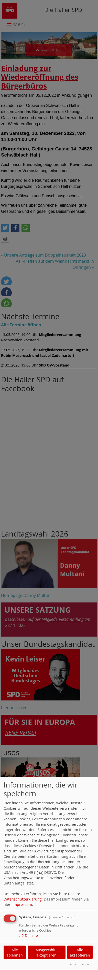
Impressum (22, 904)
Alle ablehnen (14, 952)
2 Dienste (28, 935)
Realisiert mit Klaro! (79, 964)
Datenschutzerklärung (23, 899)
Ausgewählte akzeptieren (47, 952)
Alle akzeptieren (80, 952)
